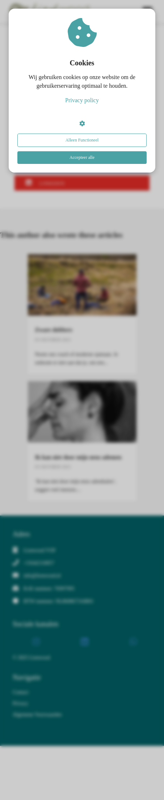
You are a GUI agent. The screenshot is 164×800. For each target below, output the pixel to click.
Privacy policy (82, 100)
